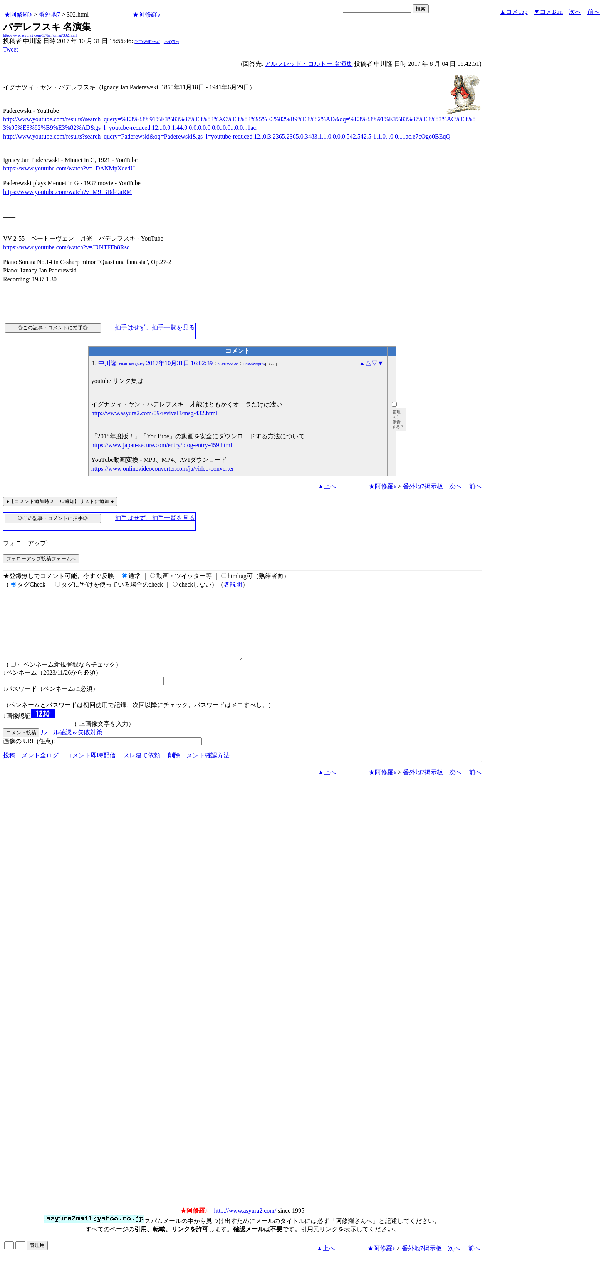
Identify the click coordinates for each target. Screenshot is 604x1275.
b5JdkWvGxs (228, 364)
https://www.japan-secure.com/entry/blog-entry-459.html (161, 445)
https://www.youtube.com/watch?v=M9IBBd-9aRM (67, 192)
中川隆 (121, 363)
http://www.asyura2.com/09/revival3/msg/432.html (154, 413)
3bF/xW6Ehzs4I (147, 42)
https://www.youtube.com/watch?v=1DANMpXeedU (69, 168)
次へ (575, 11)
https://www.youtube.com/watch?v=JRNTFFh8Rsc (66, 247)
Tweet (10, 49)
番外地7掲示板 (423, 486)
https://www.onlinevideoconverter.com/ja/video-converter (162, 468)
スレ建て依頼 (141, 769)
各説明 (233, 584)
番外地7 (49, 14)
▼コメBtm (548, 11)
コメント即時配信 (91, 769)
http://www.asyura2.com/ (245, 1224)
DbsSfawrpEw (254, 364)
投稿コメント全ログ (31, 769)
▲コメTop (514, 11)
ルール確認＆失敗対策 (71, 746)
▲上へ (327, 486)
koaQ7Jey (171, 42)
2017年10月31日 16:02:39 (179, 363)
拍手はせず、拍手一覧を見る (155, 327)
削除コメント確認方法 (199, 769)
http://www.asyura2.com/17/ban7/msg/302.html (40, 35)
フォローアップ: (25, 543)
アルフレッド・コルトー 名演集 (308, 63)
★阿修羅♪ (18, 14)
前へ (593, 11)
